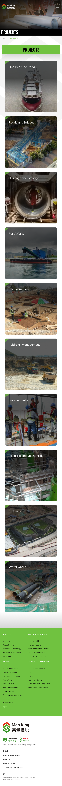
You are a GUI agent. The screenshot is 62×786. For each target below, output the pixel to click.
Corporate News (11, 755)
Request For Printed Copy (37, 656)
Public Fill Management (12, 687)
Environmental (8, 691)
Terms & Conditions (13, 767)
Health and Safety (35, 680)
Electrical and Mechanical (12, 695)
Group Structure (9, 645)
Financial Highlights (35, 641)
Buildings (6, 699)
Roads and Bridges (10, 672)
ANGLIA (16, 779)
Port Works (7, 680)
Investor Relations (37, 634)
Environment (33, 676)
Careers (7, 759)
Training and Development (38, 687)
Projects (14, 39)
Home (4, 39)
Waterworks (8, 703)
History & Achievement (12, 652)
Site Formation (8, 684)
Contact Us (9, 763)
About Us (7, 634)
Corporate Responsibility (40, 662)
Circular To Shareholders (37, 652)
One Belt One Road (10, 668)
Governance (7, 656)
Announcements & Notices (38, 649)
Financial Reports (34, 645)
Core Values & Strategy (12, 649)
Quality (30, 672)
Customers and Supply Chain (39, 684)
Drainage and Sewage (11, 676)
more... (5, 707)
